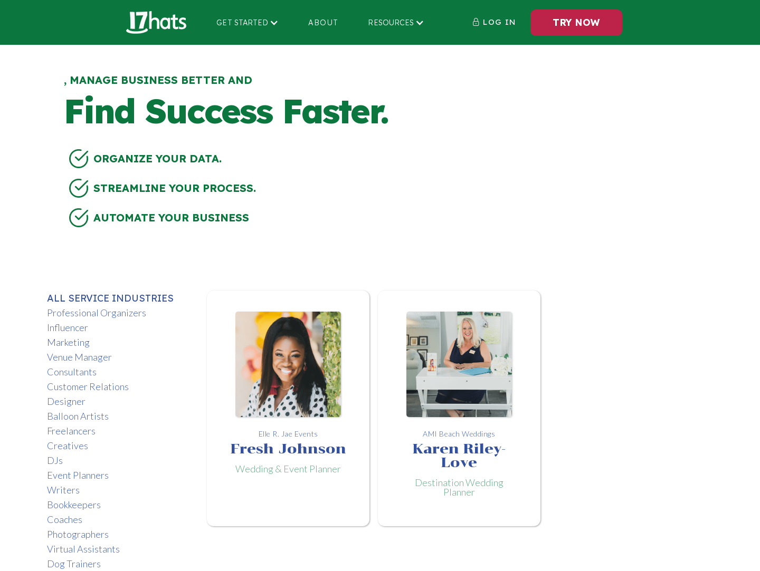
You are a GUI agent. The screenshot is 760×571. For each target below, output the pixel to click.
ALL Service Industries (110, 298)
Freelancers (71, 431)
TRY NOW (576, 22)
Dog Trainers (74, 563)
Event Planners (78, 475)
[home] (156, 23)
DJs (55, 460)
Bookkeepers (74, 504)
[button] (247, 23)
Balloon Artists (78, 416)
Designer (66, 401)
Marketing (68, 342)
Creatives (67, 445)
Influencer (67, 327)
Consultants (72, 372)
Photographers (78, 534)
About (323, 22)
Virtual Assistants (83, 549)
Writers (63, 490)
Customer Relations (88, 386)
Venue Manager (79, 357)
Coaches (64, 519)
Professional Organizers (96, 312)
